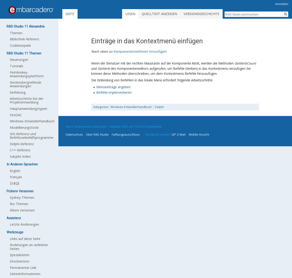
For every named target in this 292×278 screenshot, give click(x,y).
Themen (16, 33)
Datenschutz (74, 134)
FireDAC (16, 115)
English (15, 171)
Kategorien (101, 107)
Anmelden (281, 4)
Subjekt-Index (20, 156)
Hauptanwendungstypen (28, 108)
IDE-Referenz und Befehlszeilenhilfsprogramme (31, 136)
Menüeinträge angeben (113, 87)
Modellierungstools (24, 127)
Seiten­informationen (25, 274)
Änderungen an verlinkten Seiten (29, 247)
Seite (69, 14)
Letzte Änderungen (24, 224)
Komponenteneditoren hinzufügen (140, 51)
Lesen (130, 14)
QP (174, 134)
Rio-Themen (19, 204)
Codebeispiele (20, 45)
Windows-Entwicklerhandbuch (131, 107)
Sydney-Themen (22, 197)
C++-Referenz (20, 150)
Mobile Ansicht (199, 134)
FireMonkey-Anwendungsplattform (27, 74)
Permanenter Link (23, 267)
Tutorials (16, 66)
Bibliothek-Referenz (24, 39)
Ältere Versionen (22, 210)
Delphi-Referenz (22, 144)
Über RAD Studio (97, 134)
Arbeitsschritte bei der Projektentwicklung (26, 100)
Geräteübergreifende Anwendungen (25, 84)
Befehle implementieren (114, 92)
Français (16, 177)
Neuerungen (19, 59)
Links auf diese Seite (25, 239)
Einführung (18, 92)
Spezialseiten (19, 255)
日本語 (14, 183)
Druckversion (19, 261)
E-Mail (181, 134)
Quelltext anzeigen (159, 14)
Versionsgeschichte (201, 14)
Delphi (159, 107)
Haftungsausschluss (126, 134)
